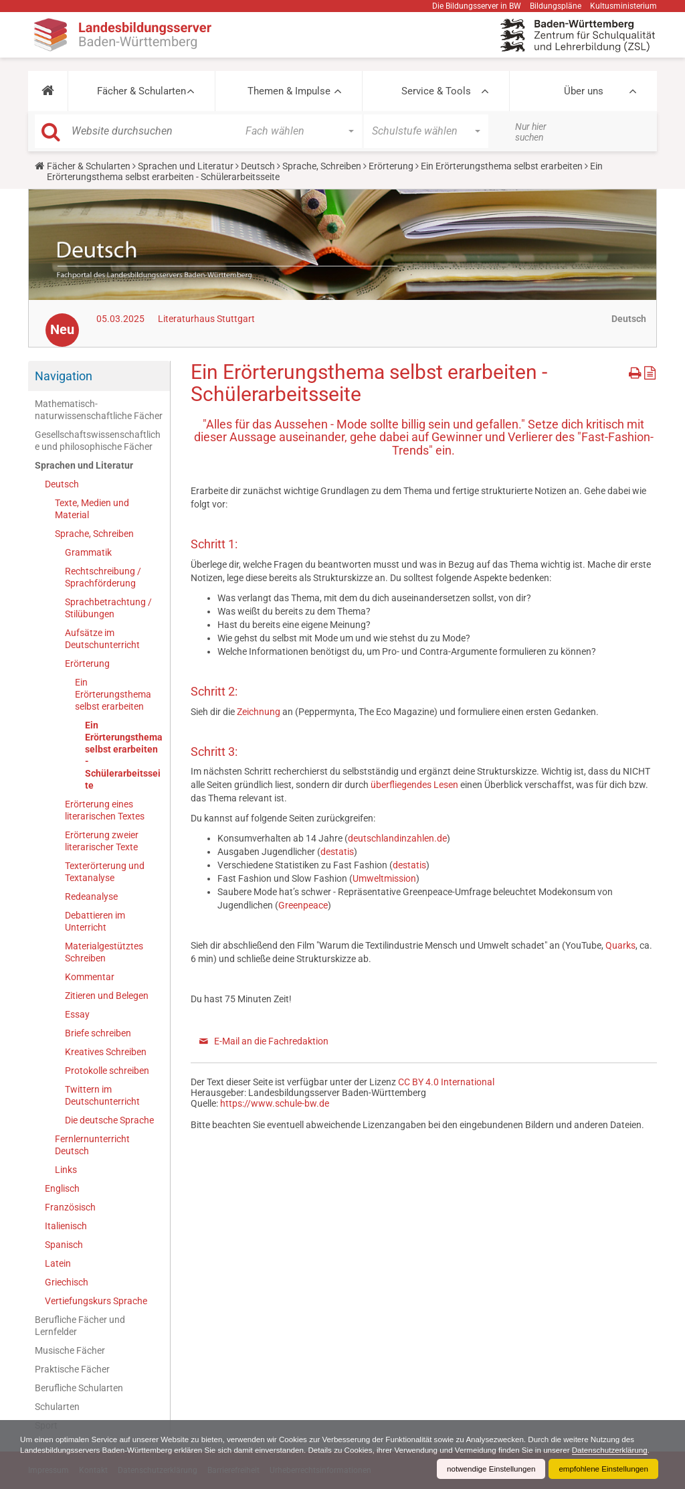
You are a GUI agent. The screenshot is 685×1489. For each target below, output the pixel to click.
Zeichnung (259, 711)
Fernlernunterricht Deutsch (92, 1144)
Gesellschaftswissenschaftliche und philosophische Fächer (98, 440)
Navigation (63, 376)
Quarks (620, 945)
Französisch (70, 1207)
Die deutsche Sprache (109, 1120)
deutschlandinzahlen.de (397, 838)
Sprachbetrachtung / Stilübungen (108, 608)
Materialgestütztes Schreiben (104, 952)
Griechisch (66, 1282)
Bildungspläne (555, 6)
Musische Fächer (70, 1350)
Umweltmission (384, 878)
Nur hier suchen (531, 132)
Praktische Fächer (72, 1369)
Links (66, 1169)
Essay (77, 1014)
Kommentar (89, 976)
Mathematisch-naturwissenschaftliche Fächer (99, 409)
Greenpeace (303, 905)
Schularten (57, 1406)
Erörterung (391, 166)
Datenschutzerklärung (59, 1450)
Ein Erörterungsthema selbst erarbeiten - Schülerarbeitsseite (124, 755)
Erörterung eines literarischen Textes (104, 810)
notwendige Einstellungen (486, 1469)
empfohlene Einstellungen (602, 1469)
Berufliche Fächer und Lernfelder (80, 1325)
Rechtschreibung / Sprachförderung (103, 577)
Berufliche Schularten (79, 1388)
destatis (337, 851)
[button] (47, 91)
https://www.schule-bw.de (274, 1103)
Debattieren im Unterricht (95, 921)
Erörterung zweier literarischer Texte (101, 841)
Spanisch (64, 1244)
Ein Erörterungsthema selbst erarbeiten (502, 166)
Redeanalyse (91, 896)
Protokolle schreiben (107, 1070)
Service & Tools (436, 91)
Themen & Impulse (289, 91)
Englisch (62, 1188)
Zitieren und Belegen (107, 995)
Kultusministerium (623, 6)
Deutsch (258, 166)
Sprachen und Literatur (185, 166)
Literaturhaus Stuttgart (206, 318)
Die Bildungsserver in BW (476, 6)
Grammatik (88, 552)
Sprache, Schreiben (321, 166)
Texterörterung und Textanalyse (104, 871)
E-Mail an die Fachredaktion (271, 1041)
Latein (58, 1263)
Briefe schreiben (98, 1033)
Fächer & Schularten (141, 91)
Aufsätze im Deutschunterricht (102, 638)
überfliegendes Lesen (415, 784)
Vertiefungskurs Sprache (96, 1301)
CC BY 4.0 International (446, 1082)
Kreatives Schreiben (105, 1051)
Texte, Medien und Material (92, 508)
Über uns (583, 91)
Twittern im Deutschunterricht (102, 1095)
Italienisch (66, 1226)
